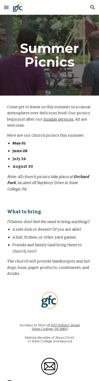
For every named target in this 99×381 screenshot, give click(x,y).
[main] (49, 55)
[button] (6, 7)
